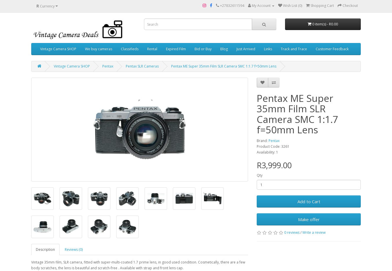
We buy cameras (98, 48)
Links (268, 48)
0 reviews (291, 232)
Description (45, 249)
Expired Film (176, 48)
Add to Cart (308, 201)
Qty (259, 175)
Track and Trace (294, 48)
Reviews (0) (74, 249)
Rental (152, 48)
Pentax (107, 66)
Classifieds (129, 48)
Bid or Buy (203, 48)
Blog (224, 48)
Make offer (309, 219)
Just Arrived (245, 48)
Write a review (314, 232)
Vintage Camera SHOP (58, 48)
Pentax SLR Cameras (142, 66)
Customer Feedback (332, 48)
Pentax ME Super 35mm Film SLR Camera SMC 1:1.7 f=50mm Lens (223, 66)
